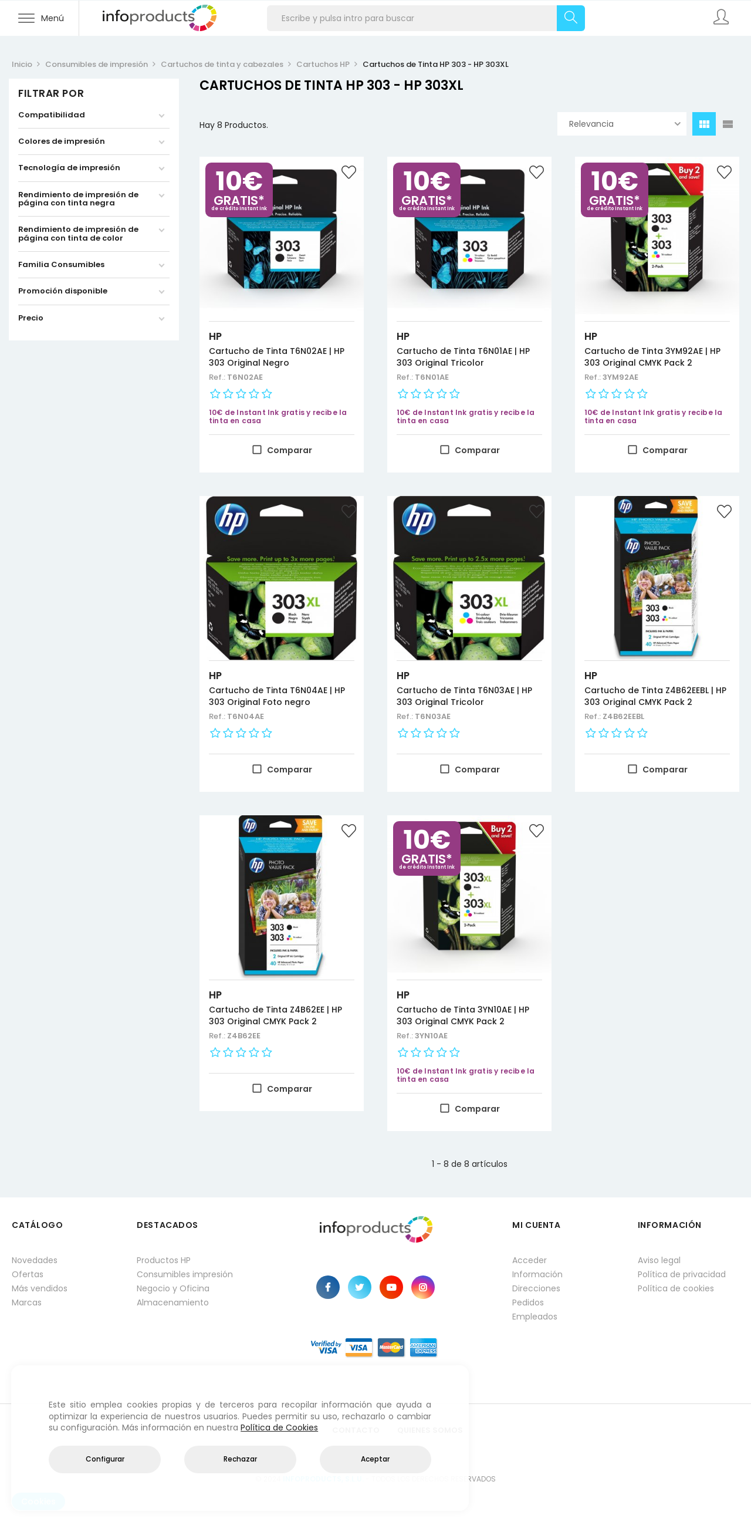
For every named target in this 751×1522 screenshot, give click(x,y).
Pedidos (528, 1302)
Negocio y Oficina (173, 1288)
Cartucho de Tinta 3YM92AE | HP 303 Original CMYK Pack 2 (652, 357)
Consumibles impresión (185, 1274)
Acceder (529, 1260)
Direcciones (536, 1288)
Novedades (34, 1260)
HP (215, 336)
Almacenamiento (173, 1302)
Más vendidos (39, 1288)
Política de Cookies (279, 1427)
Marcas (27, 1302)
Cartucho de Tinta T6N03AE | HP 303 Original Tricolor (464, 696)
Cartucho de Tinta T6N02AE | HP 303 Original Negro (276, 357)
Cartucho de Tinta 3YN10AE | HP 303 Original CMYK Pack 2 (463, 1015)
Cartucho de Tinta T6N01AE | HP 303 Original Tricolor (463, 357)
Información (537, 1274)
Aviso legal (659, 1260)
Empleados (534, 1316)
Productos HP (164, 1260)
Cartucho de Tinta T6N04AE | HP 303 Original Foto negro (277, 696)
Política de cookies (676, 1288)
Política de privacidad (682, 1274)
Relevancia (625, 124)
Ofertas (27, 1274)
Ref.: (218, 377)
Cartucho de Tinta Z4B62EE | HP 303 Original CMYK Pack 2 (275, 1015)
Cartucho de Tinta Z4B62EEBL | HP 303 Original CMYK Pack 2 (655, 696)
